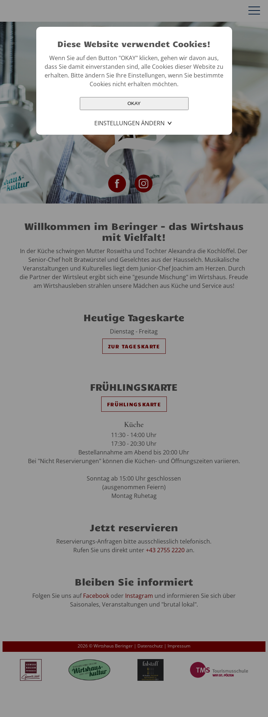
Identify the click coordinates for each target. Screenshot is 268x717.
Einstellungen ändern (129, 123)
